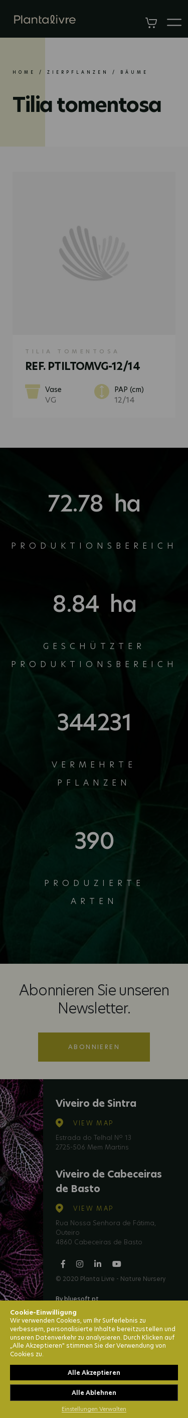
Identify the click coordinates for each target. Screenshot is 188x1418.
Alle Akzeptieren (94, 1372)
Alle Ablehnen (94, 1392)
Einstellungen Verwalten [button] (94, 1409)
